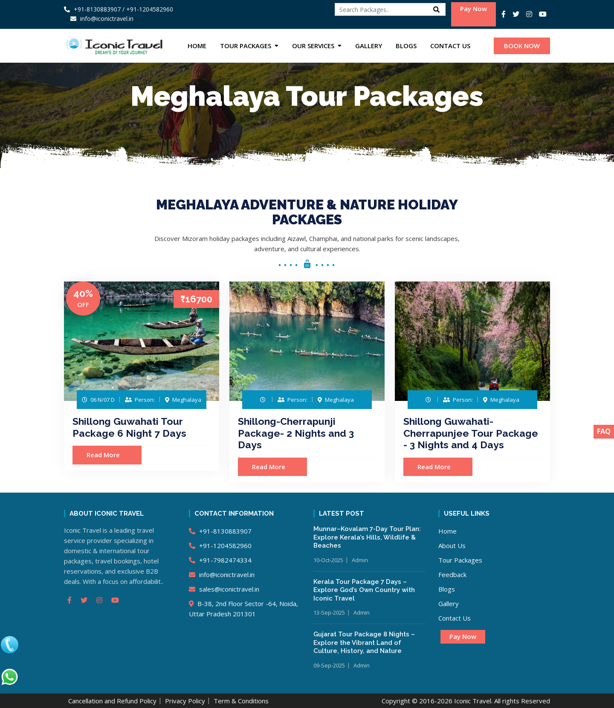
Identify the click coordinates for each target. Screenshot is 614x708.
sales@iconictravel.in (224, 589)
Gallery (368, 45)
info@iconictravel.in (222, 574)
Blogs (406, 45)
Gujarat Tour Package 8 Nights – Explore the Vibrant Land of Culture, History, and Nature (364, 642)
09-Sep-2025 (329, 665)
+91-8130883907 (92, 9)
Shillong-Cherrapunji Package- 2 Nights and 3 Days (296, 432)
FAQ (604, 431)
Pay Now (473, 8)
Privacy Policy (185, 700)
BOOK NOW (522, 45)
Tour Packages (245, 45)
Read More (107, 454)
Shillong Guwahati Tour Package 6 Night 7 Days (129, 427)
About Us (452, 545)
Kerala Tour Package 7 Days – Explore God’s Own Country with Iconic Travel (364, 590)
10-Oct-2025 (328, 560)
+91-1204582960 (220, 545)
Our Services (313, 45)
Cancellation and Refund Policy (112, 700)
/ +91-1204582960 (147, 9)
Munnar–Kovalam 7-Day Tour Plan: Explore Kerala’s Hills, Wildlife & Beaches (367, 537)
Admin (360, 560)
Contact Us (450, 45)
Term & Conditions (241, 700)
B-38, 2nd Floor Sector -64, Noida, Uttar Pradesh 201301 (243, 608)
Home (197, 45)
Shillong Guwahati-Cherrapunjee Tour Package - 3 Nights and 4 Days (470, 432)
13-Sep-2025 (329, 612)
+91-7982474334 (220, 560)
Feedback (452, 574)
